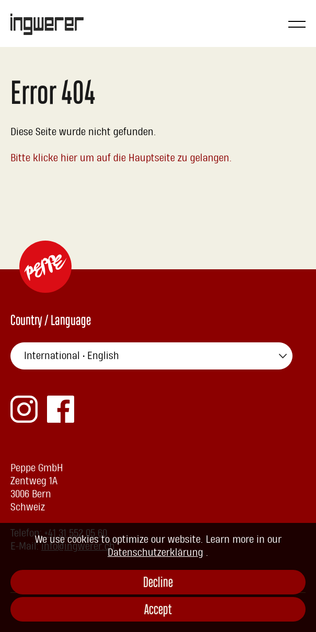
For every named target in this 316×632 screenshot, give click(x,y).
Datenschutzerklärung (155, 552)
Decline (158, 583)
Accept (158, 611)
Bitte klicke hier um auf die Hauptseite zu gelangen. (121, 158)
